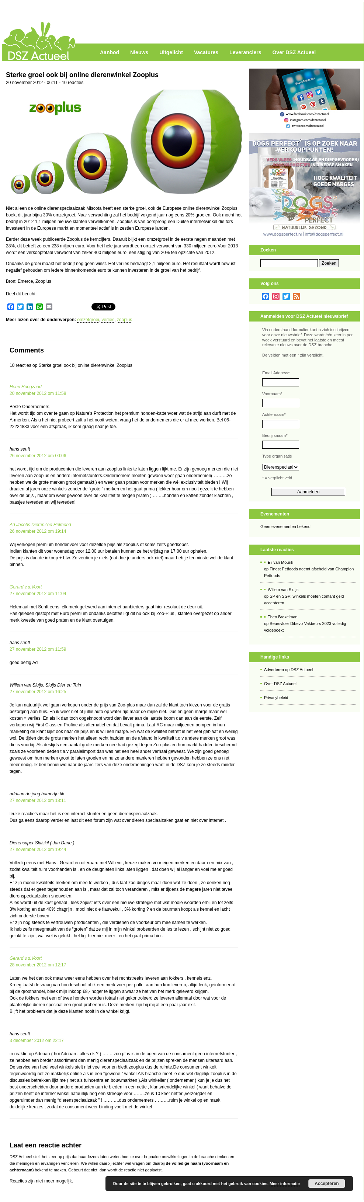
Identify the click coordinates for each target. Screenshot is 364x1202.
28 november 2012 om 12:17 (38, 964)
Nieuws (139, 52)
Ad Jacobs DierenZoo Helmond (40, 524)
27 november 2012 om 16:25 (38, 691)
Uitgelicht (171, 52)
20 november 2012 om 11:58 (38, 393)
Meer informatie (285, 1183)
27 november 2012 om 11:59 (38, 649)
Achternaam (274, 414)
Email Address (276, 373)
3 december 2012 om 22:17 (37, 1040)
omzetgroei (88, 319)
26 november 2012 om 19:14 (38, 531)
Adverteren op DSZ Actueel (288, 669)
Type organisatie (277, 456)
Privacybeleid (276, 697)
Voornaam (272, 394)
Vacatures (206, 52)
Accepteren (327, 1183)
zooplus (124, 319)
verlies (107, 319)
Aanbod (109, 52)
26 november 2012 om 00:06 (38, 455)
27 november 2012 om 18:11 (38, 800)
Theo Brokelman (283, 617)
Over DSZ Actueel (294, 52)
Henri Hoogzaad (26, 386)
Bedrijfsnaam (274, 435)
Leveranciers (245, 52)
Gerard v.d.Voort (26, 587)
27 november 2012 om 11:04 (38, 593)
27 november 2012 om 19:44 (38, 849)
